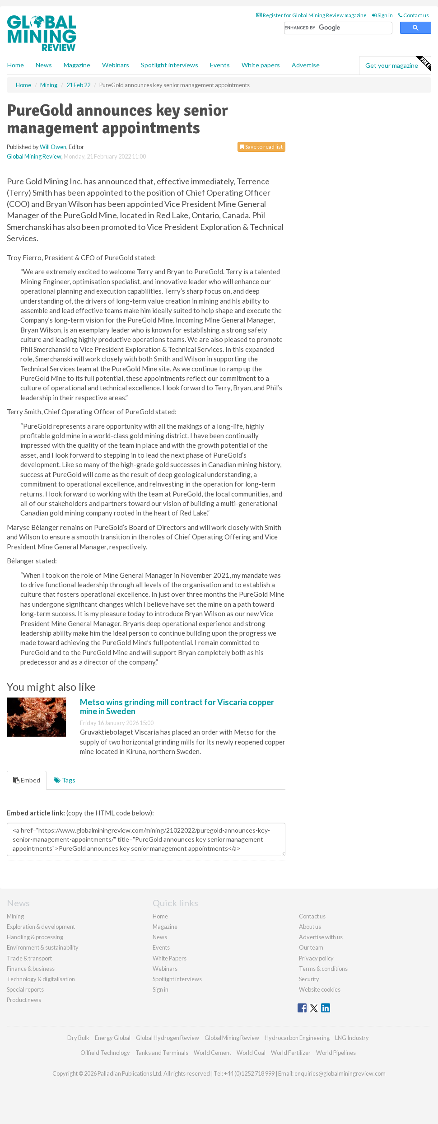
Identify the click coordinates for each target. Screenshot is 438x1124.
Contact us (413, 15)
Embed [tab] (26, 780)
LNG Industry (352, 1037)
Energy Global (112, 1037)
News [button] (44, 65)
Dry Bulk (78, 1037)
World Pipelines (336, 1052)
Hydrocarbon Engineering (297, 1037)
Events (220, 65)
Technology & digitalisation (41, 979)
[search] (338, 28)
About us (310, 926)
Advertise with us (321, 937)
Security (309, 979)
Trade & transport (29, 958)
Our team (311, 947)
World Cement (212, 1052)
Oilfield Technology (105, 1052)
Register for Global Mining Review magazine (311, 15)
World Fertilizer (291, 1052)
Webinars (115, 65)
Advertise (306, 65)
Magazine (77, 65)
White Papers (169, 958)
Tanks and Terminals (161, 1052)
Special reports (25, 989)
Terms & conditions (323, 968)
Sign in (382, 15)
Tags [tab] (64, 780)
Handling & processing (35, 937)
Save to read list (261, 146)
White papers (261, 65)
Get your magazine (398, 64)
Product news (24, 999)
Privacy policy (316, 958)
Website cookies (319, 989)
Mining (15, 916)
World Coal (251, 1052)
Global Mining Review (34, 156)
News (160, 937)
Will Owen (53, 146)
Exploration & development (41, 926)
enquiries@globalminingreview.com (340, 1073)
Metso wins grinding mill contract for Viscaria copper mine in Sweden (177, 706)
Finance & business (31, 968)
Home (15, 65)
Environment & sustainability (43, 947)
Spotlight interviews (169, 65)
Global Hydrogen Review (167, 1037)
